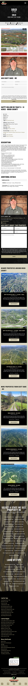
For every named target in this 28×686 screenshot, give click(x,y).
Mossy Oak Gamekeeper (6, 642)
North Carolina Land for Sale (9, 541)
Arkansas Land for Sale (8, 519)
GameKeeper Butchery (6, 650)
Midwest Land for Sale (5, 628)
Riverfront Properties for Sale (9, 578)
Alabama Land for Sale (9, 517)
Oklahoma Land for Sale (9, 543)
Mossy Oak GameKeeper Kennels (8, 647)
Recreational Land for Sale (7, 576)
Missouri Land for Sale (8, 536)
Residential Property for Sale (20, 576)
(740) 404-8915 (9, 134)
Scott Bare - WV (12, 130)
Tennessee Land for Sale (20, 548)
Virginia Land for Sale (18, 550)
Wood (8, 125)
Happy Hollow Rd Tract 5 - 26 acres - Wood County (14, 294)
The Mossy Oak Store (5, 653)
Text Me (3, 223)
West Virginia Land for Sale (8, 553)
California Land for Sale (19, 519)
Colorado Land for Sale (9, 521)
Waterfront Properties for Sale (19, 583)
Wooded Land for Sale (14, 586)
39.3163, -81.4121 (11, 128)
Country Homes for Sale (19, 566)
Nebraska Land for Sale (8, 538)
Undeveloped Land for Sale (18, 581)
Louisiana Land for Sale (8, 531)
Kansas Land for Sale (8, 529)
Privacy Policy (14, 99)
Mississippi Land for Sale (20, 533)
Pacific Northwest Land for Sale (7, 634)
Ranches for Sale (9, 574)
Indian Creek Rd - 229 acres (14, 413)
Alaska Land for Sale (19, 517)
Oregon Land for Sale (19, 543)
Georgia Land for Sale (9, 524)
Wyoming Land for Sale (14, 555)
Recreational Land (10, 120)
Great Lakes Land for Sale (6, 630)
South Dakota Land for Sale (8, 548)
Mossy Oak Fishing (5, 652)
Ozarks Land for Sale (5, 627)
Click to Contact (9, 136)
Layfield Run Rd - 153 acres (14, 485)
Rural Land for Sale (21, 578)
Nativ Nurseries (4, 646)
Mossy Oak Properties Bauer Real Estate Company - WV (14, 133)
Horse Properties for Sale (8, 571)
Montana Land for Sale (19, 536)
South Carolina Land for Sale (20, 545)
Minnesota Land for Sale (8, 533)
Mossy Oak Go (4, 649)
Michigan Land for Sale (19, 531)
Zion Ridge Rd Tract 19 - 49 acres (14, 366)
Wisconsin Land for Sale (20, 553)
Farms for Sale (19, 569)
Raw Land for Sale (18, 574)
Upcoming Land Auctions (6, 615)
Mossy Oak (3, 641)
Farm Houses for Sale (10, 569)
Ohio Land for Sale (20, 541)
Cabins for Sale (20, 564)
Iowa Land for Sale (19, 526)
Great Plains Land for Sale (6, 625)
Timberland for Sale (8, 581)
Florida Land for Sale (19, 521)
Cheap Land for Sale (8, 566)
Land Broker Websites (21, 673)
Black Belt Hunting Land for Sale (8, 622)
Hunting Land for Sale (20, 571)
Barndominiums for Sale (10, 564)
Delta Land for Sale (5, 636)
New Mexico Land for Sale (19, 538)
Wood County (11, 17)
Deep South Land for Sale (6, 633)
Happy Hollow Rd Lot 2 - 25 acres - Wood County (14, 330)
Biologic (2, 644)
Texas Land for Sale (9, 550)
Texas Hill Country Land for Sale (8, 620)
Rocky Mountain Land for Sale (7, 623)
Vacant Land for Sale (6, 583)
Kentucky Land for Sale (19, 529)
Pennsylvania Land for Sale (7, 545)
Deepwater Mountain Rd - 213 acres (14, 449)
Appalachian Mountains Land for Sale (9, 631)
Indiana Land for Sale (9, 526)
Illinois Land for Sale (19, 524)
